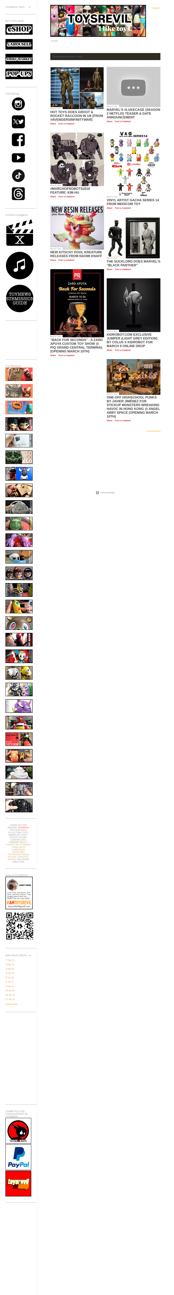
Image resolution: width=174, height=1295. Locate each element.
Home (54, 41)
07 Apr (10, 999)
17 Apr (9, 960)
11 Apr (9, 982)
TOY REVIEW (14, 854)
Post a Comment (66, 124)
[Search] (156, 8)
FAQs (15, 847)
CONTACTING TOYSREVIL (18, 844)
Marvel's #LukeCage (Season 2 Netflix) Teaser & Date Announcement (133, 113)
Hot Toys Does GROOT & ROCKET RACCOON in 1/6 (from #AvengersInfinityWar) (76, 115)
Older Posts (153, 431)
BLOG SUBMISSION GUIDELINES (18, 849)
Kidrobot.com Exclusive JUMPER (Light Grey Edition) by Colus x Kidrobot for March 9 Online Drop (132, 340)
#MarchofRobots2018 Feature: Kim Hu (70, 190)
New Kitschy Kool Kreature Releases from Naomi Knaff (76, 254)
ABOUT (23, 842)
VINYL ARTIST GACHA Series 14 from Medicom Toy (133, 202)
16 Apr (9, 964)
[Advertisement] (105, 458)
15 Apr (9, 969)
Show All (153, 56)
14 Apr (9, 973)
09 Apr (10, 990)
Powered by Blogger (105, 492)
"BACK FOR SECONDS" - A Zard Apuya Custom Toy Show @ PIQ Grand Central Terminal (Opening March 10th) (76, 345)
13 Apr (9, 977)
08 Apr (10, 995)
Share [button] (53, 124)
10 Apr (9, 986)
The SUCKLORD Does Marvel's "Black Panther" (133, 263)
